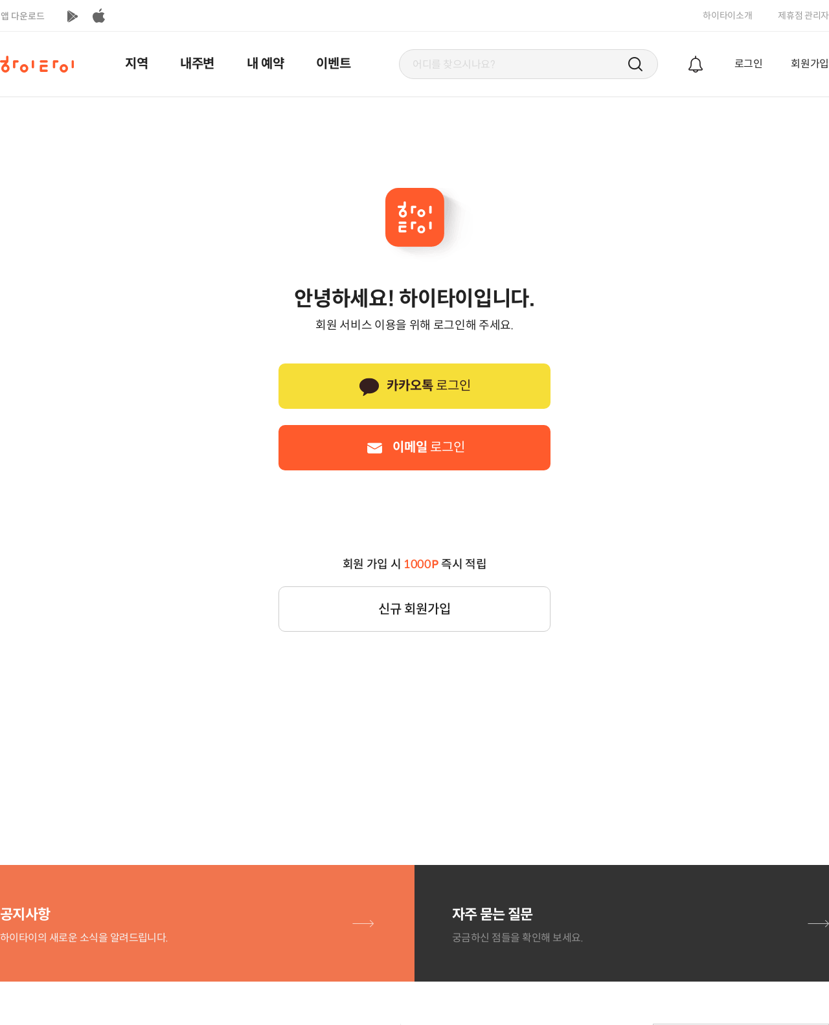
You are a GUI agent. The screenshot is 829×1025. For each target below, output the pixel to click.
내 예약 (265, 64)
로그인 (748, 64)
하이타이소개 (727, 15)
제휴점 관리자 (803, 15)
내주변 (197, 64)
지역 (136, 64)
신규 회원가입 (414, 609)
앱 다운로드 (23, 16)
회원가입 (810, 64)
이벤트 (333, 64)
